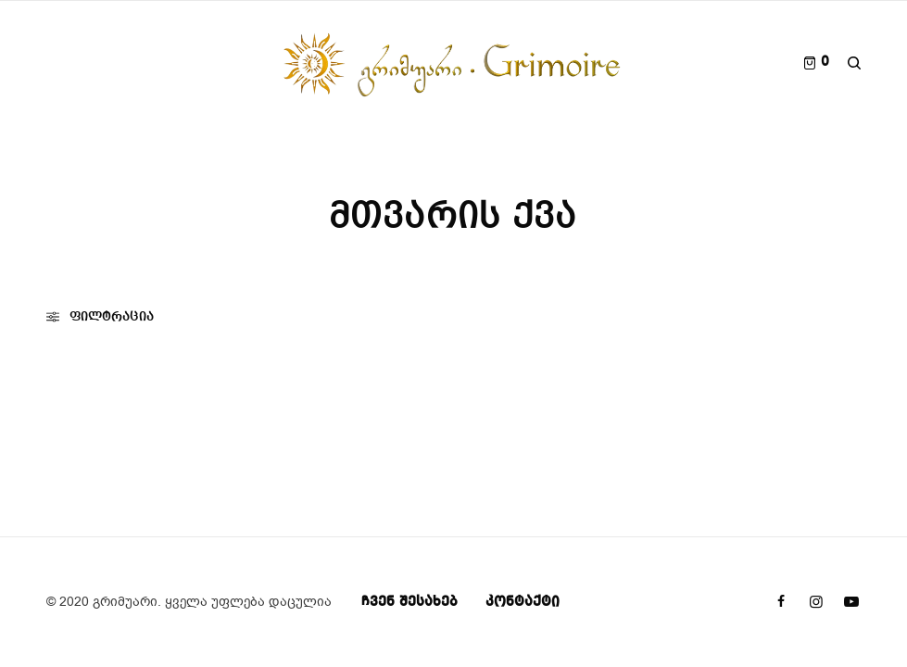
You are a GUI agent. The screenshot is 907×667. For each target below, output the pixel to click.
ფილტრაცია (100, 316)
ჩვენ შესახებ (409, 602)
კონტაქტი (522, 602)
